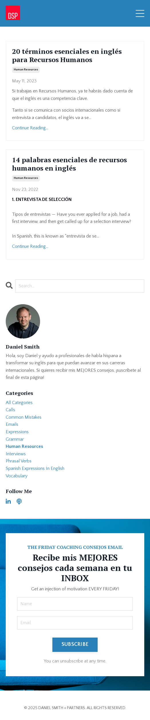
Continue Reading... (30, 127)
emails (12, 424)
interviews (16, 453)
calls (10, 409)
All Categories (19, 402)
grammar (15, 439)
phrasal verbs (18, 461)
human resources (26, 69)
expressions (17, 431)
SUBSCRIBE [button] (75, 644)
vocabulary (16, 475)
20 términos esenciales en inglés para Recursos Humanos (67, 55)
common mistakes (24, 417)
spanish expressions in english (35, 468)
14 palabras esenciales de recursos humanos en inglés (69, 164)
